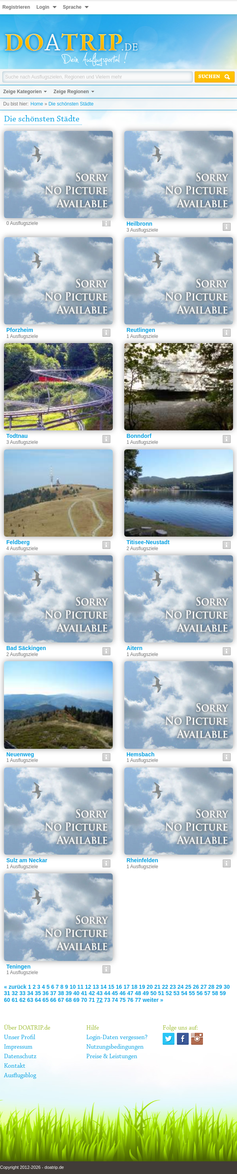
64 (38, 1000)
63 (30, 1000)
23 (173, 987)
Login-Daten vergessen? (117, 1037)
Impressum (18, 1047)
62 (22, 1000)
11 (80, 987)
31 (7, 993)
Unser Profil (19, 1037)
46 (122, 993)
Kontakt (14, 1066)
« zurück (15, 987)
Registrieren (16, 7)
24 (180, 987)
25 (188, 987)
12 (88, 987)
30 (227, 987)
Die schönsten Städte (70, 104)
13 (96, 987)
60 (7, 1000)
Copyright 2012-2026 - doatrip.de (32, 1167)
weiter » (152, 1000)
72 (100, 1000)
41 (84, 993)
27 (204, 987)
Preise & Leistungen (111, 1056)
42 (92, 993)
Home (36, 104)
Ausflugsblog (20, 1075)
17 (126, 987)
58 (215, 993)
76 (130, 1000)
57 (207, 993)
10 (73, 987)
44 (107, 993)
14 (103, 987)
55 (192, 993)
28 (211, 987)
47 (130, 993)
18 (134, 987)
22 (165, 987)
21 (157, 987)
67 (61, 1000)
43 (100, 993)
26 (196, 987)
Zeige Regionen (71, 91)
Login (42, 7)
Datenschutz (20, 1056)
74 (115, 1000)
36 (45, 993)
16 (119, 987)
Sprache (72, 7)
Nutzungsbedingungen (115, 1047)
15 (111, 987)
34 (30, 993)
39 (69, 993)
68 (69, 1000)
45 (115, 993)
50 (153, 993)
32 (14, 993)
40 (76, 993)
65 (45, 1000)
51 (161, 993)
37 (53, 993)
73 (107, 1000)
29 (219, 987)
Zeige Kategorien (22, 91)
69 (76, 1000)
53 (176, 993)
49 (145, 993)
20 (150, 987)
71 (92, 1000)
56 (200, 993)
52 (169, 993)
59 (223, 993)
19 (142, 987)
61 (14, 1000)
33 (22, 993)
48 (138, 993)
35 (38, 993)
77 (138, 1000)
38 (61, 993)
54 (184, 993)
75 (122, 1000)
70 (84, 1000)
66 (53, 1000)
